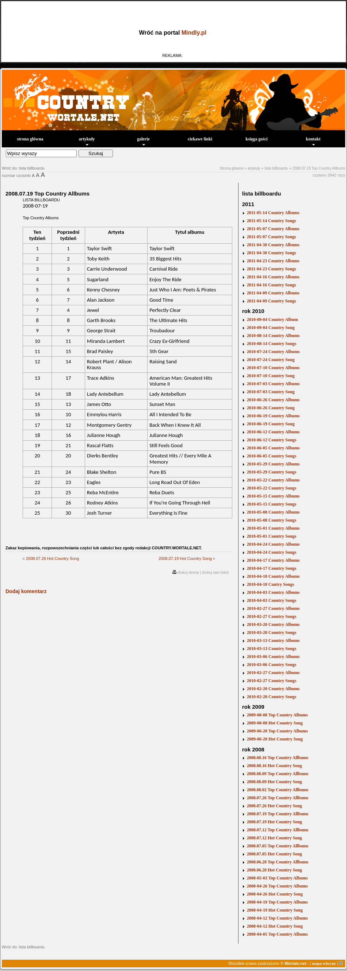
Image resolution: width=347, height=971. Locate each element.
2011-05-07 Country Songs (271, 236)
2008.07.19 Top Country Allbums (319, 168)
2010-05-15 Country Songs (271, 504)
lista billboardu (276, 168)
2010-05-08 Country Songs (271, 520)
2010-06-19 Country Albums (273, 415)
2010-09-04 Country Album (272, 319)
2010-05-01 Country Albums (273, 528)
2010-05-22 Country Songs (271, 488)
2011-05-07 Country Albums (273, 228)
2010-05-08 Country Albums (273, 512)
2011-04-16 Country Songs (271, 284)
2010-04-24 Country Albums (273, 544)
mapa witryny (324, 963)
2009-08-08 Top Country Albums (277, 714)
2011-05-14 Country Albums (273, 212)
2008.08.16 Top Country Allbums (277, 757)
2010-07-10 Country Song (271, 375)
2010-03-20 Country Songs (271, 632)
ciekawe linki (200, 139)
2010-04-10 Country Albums (273, 576)
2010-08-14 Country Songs (271, 343)
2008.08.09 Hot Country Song (274, 781)
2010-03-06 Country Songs (271, 664)
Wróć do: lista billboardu (23, 168)
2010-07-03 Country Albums (273, 383)
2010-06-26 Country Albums (273, 399)
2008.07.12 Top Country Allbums (277, 829)
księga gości (256, 139)
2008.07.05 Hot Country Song (274, 853)
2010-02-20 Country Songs (271, 696)
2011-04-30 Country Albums (273, 244)
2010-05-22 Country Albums (273, 480)
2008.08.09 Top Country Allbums (277, 773)
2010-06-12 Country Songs (271, 439)
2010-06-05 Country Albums (273, 447)
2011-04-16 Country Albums (273, 276)
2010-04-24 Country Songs (271, 552)
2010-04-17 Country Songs (271, 568)
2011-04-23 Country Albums (273, 260)
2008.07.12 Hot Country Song (274, 837)
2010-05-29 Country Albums (273, 464)
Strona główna (231, 168)
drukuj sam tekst (215, 572)
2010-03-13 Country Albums (273, 640)
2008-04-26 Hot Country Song (275, 894)
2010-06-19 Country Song (271, 423)
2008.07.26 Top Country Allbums (277, 797)
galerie (143, 141)
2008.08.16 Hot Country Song (274, 765)
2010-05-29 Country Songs (271, 472)
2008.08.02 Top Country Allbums (277, 789)
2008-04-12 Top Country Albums (277, 918)
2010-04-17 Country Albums (273, 560)
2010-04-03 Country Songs (271, 600)
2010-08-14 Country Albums (273, 335)
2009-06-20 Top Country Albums (277, 731)
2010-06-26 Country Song (271, 407)
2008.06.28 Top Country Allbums (277, 861)
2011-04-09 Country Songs (271, 300)
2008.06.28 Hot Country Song (274, 870)
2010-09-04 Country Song (271, 327)
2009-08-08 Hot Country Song (275, 723)
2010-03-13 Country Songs (271, 648)
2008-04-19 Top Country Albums (277, 902)
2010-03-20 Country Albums (273, 624)
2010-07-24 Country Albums (273, 351)
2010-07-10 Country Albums (273, 367)
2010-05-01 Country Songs (271, 536)
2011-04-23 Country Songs (271, 268)
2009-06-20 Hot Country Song (275, 739)
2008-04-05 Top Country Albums (277, 934)
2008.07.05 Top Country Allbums (277, 845)
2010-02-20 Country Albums (273, 688)
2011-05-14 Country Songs (271, 220)
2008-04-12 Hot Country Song (275, 926)
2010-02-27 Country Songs (271, 616)
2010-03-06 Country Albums (273, 656)
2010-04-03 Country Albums (273, 592)
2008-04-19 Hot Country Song (275, 910)
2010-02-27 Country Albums (273, 608)
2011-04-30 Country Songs (271, 252)
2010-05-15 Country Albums (273, 496)
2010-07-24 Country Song (271, 359)
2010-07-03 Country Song (271, 391)
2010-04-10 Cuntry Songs (270, 584)
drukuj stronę (188, 572)
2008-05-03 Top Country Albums (277, 878)
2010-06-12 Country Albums (273, 431)
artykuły (87, 141)
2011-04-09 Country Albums (273, 292)
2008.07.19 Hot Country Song (185, 558)
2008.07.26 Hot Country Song (52, 558)
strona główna (30, 139)
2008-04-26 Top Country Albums (277, 886)
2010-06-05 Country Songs (271, 456)
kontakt (313, 141)
